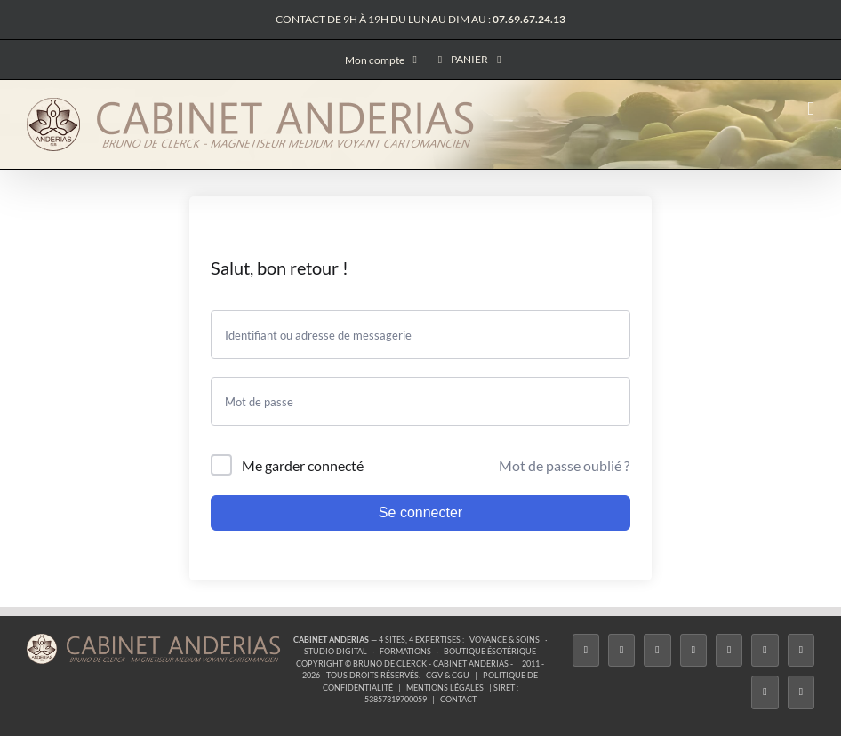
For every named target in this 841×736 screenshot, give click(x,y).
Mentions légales (445, 687)
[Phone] (801, 692)
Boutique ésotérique (490, 651)
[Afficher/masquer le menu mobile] (810, 109)
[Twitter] (621, 651)
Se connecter (420, 512)
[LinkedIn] (801, 651)
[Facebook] (586, 651)
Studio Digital (335, 651)
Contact (458, 699)
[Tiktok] (693, 651)
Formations (405, 651)
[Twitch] (729, 651)
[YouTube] (764, 651)
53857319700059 (395, 699)
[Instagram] (657, 651)
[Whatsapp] (764, 692)
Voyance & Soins (504, 639)
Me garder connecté (303, 465)
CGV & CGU (447, 675)
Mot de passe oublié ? (564, 465)
